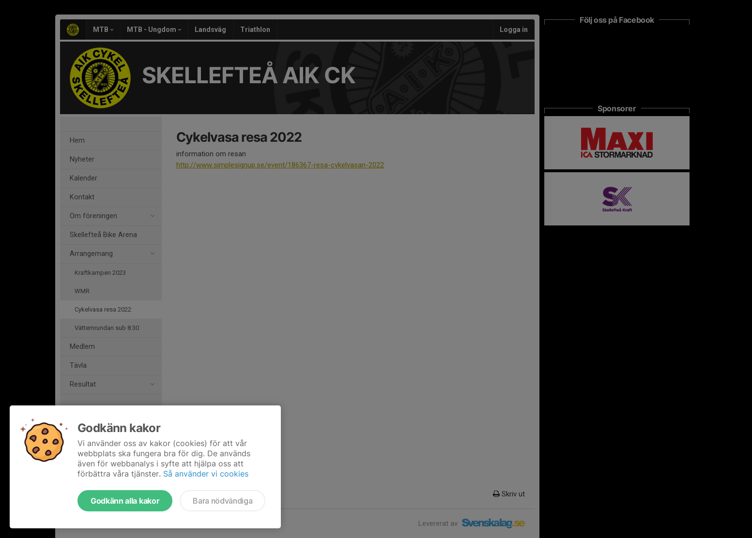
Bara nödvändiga (222, 501)
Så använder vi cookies (205, 473)
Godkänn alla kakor (125, 501)
